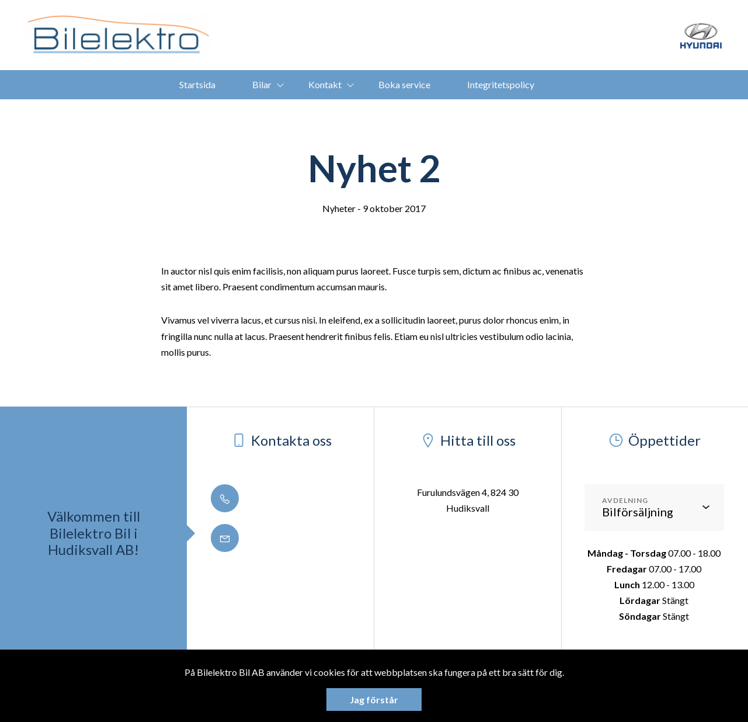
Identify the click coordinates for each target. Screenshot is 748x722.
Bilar (262, 84)
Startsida (197, 84)
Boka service (404, 84)
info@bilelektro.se (268, 538)
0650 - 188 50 (259, 499)
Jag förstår (374, 699)
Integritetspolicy (500, 84)
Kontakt (325, 84)
